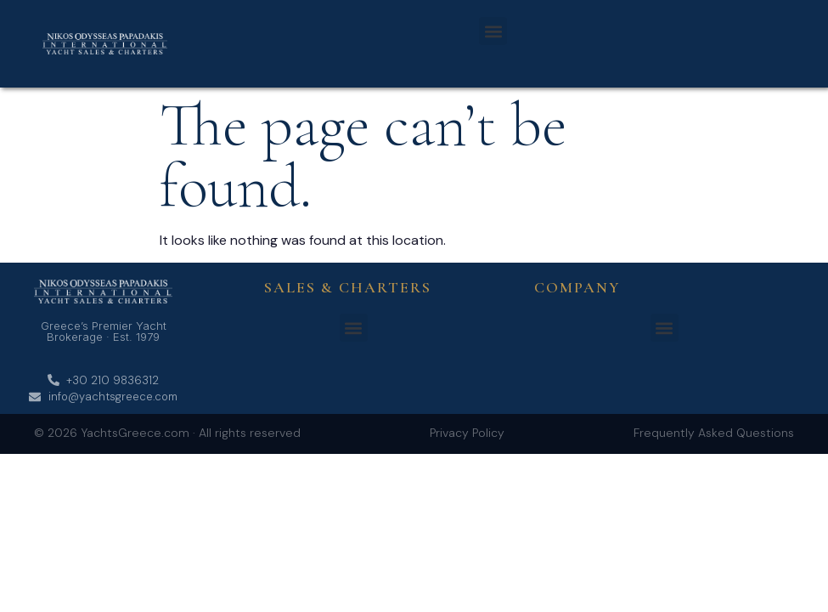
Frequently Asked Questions (714, 432)
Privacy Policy (467, 432)
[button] (493, 31)
